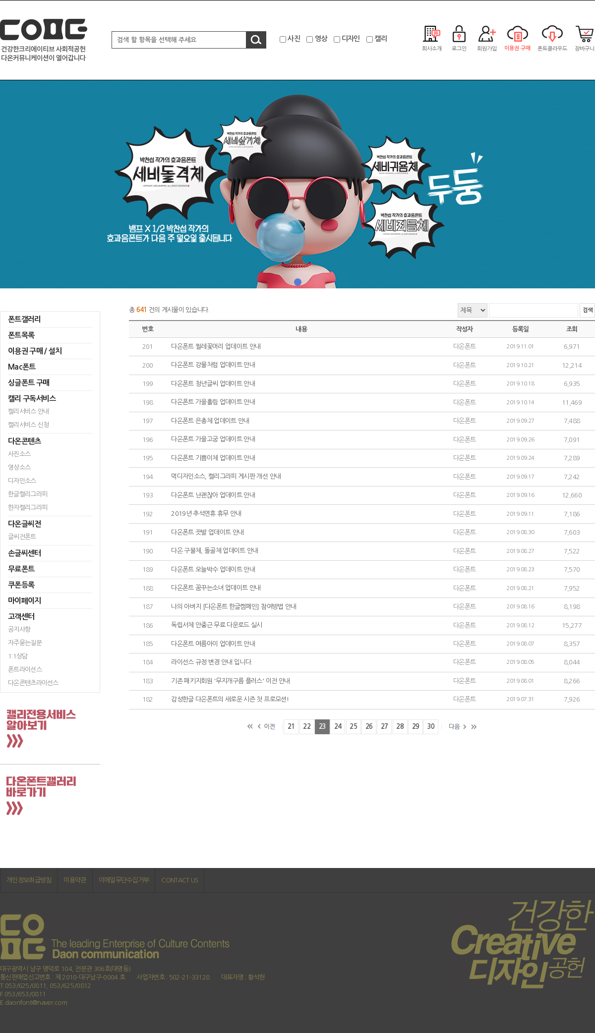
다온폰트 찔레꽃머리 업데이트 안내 (215, 346)
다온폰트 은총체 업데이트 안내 (210, 421)
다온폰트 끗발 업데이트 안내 (207, 532)
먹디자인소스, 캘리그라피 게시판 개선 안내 (226, 477)
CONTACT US (179, 880)
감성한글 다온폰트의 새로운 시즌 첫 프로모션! (230, 700)
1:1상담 (18, 656)
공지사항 (19, 629)
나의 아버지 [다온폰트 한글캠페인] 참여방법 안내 (233, 606)
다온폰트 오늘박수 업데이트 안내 (213, 569)
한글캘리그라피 (27, 494)
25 (353, 726)
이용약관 (74, 880)
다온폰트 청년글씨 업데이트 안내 (213, 384)
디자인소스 (22, 481)
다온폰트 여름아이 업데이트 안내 (213, 644)
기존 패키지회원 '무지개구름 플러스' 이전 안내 (230, 681)
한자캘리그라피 (27, 507)
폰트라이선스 (25, 669)
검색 (587, 310)
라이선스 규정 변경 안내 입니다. (211, 662)
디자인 (351, 38)
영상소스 (19, 467)
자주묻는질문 (25, 643)
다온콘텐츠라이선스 (33, 683)
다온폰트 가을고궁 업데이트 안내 (213, 439)
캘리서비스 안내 (28, 411)
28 (400, 726)
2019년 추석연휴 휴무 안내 (206, 514)
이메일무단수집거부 (124, 880)
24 (338, 726)
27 (384, 726)
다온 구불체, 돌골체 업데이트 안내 (214, 551)
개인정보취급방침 (28, 880)
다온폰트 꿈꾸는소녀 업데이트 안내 (215, 588)
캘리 (380, 38)
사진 (294, 38)
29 (415, 726)
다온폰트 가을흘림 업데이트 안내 (213, 402)
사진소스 (19, 454)
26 (369, 726)
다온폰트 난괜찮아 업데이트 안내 (213, 495)
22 (306, 726)
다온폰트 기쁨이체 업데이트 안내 (213, 458)
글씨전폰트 (22, 537)
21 (291, 726)
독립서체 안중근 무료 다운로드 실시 (216, 625)
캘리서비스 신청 (28, 425)
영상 (321, 38)
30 (431, 726)
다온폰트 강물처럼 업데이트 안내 (213, 365)
